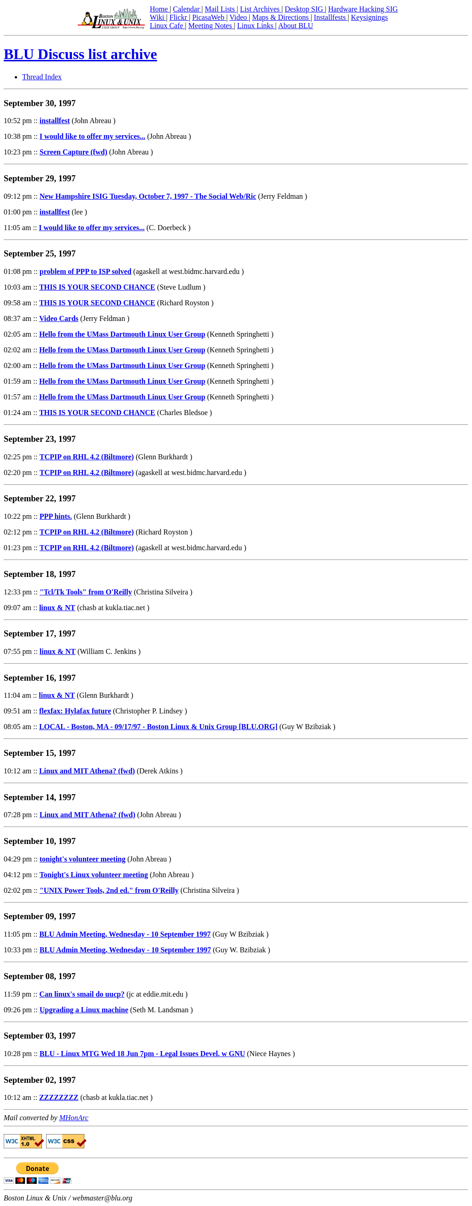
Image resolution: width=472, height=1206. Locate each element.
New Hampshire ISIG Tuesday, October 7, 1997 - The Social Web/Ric (148, 196)
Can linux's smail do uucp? (81, 994)
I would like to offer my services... (92, 136)
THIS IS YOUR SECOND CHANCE (97, 287)
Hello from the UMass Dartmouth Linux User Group (122, 334)
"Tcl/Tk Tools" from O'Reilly (86, 592)
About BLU (295, 26)
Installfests (331, 17)
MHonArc (73, 1118)
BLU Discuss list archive (80, 54)
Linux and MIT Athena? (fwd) (87, 771)
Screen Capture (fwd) (73, 152)
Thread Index (42, 77)
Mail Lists (220, 9)
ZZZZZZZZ (58, 1097)
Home (160, 9)
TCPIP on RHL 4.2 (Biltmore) (87, 457)
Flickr (179, 17)
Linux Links (256, 26)
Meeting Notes (211, 26)
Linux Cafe (167, 26)
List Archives (261, 9)
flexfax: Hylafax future (75, 711)
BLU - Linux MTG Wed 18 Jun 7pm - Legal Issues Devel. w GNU (142, 1053)
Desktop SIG (305, 9)
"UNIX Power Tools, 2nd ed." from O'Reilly (109, 890)
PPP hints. (56, 516)
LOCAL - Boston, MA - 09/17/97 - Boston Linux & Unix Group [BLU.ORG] (158, 727)
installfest (55, 121)
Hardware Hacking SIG (363, 9)
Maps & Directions (281, 17)
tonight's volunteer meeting (82, 859)
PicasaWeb (209, 17)
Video (239, 17)
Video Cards (58, 318)
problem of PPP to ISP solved (85, 271)
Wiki (158, 17)
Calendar (187, 9)
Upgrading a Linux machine (84, 1010)
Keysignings (369, 17)
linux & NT (57, 608)
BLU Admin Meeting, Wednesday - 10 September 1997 (125, 934)
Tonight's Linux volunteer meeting (94, 875)
